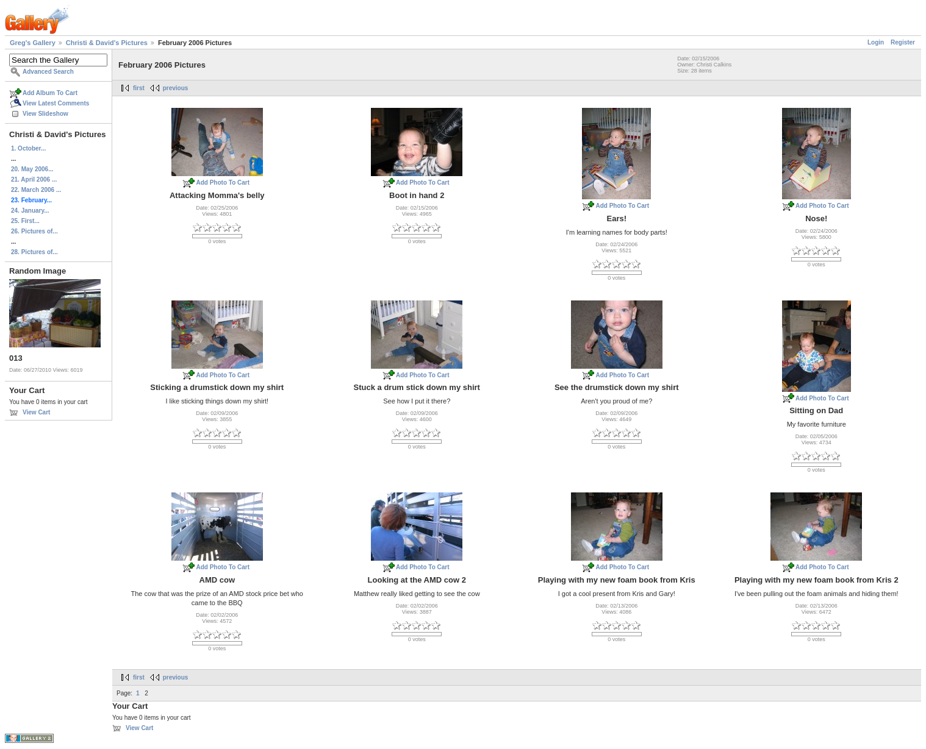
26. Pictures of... (34, 231)
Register (903, 42)
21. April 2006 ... (34, 179)
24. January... (30, 210)
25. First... (25, 221)
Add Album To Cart (50, 93)
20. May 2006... (32, 169)
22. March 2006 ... (36, 189)
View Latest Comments (56, 103)
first (139, 88)
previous (175, 88)
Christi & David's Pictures (107, 42)
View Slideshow (45, 113)
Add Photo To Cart (222, 182)
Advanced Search (48, 71)
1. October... (28, 148)
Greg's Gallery (33, 42)
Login (875, 42)
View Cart (36, 412)
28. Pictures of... (34, 252)
